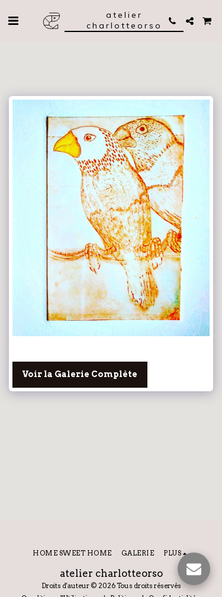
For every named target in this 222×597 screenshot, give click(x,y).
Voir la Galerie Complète (79, 374)
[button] (13, 20)
